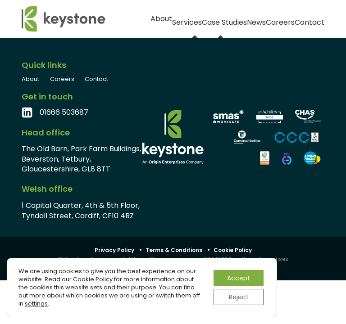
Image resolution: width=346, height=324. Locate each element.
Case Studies (195, 19)
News (238, 19)
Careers (272, 19)
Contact (311, 19)
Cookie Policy (233, 250)
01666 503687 (64, 112)
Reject (239, 297)
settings (36, 304)
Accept (238, 278)
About (122, 19)
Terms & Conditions (174, 250)
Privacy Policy (114, 250)
